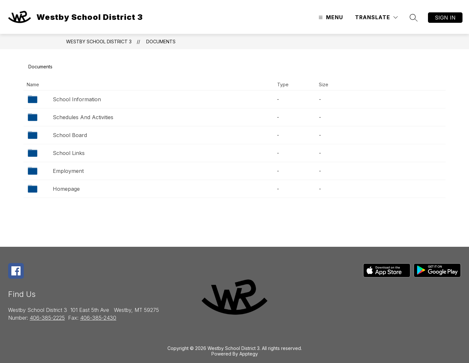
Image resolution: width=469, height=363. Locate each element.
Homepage (66, 189)
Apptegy (248, 353)
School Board (70, 135)
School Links (69, 153)
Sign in (445, 17)
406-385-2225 (47, 317)
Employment (68, 171)
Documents (161, 41)
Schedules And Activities (83, 117)
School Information (77, 99)
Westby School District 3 (99, 41)
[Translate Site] (376, 17)
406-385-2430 (98, 317)
